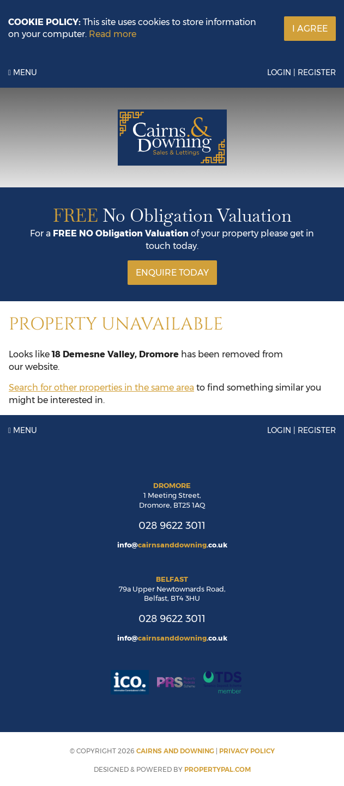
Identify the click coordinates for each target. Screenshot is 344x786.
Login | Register (301, 72)
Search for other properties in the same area (101, 387)
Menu (22, 72)
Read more (112, 34)
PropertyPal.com (217, 769)
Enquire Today (172, 272)
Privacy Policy (247, 751)
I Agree (310, 28)
